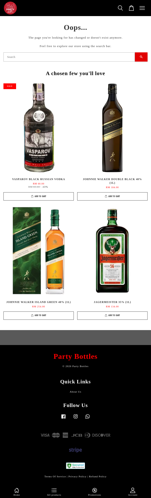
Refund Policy (98, 476)
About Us (75, 391)
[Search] (69, 57)
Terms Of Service (55, 476)
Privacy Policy (77, 476)
